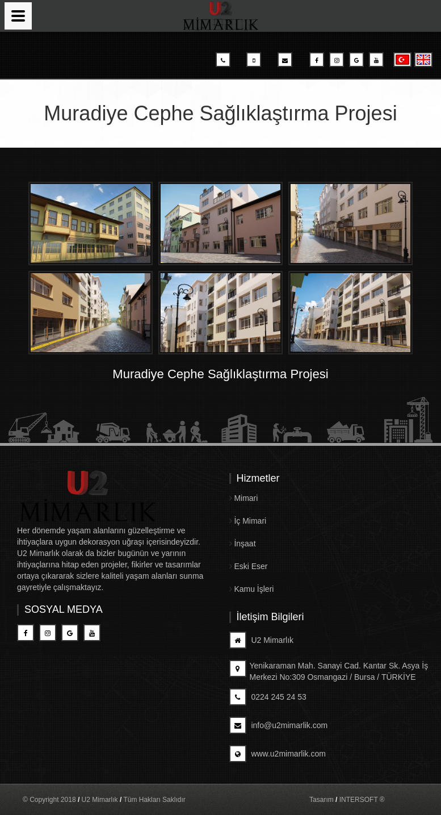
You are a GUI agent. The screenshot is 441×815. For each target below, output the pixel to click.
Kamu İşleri (251, 589)
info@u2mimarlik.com (278, 725)
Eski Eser (248, 566)
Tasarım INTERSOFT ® (347, 800)
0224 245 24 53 (267, 696)
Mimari (243, 498)
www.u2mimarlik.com (277, 753)
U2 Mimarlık (261, 640)
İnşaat (242, 543)
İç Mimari (248, 520)
